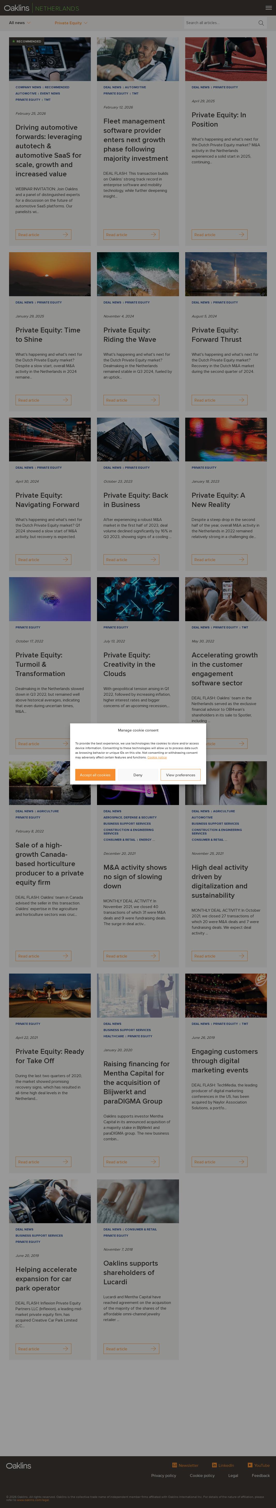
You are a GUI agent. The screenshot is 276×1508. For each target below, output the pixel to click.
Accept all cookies (95, 775)
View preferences (180, 775)
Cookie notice (157, 757)
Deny (137, 775)
